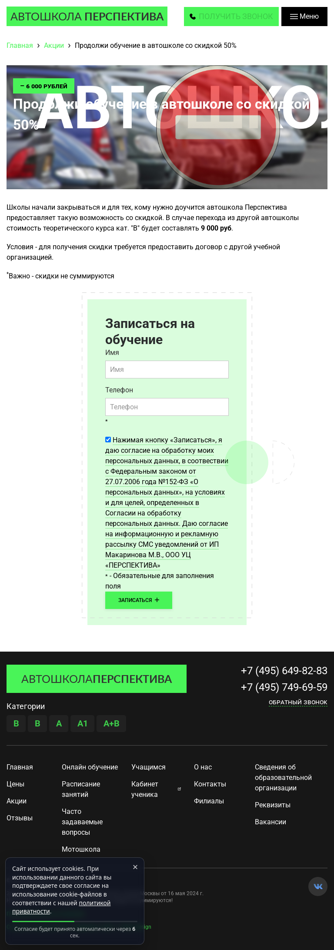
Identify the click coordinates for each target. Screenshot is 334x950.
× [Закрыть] (135, 866)
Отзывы (20, 818)
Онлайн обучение (90, 767)
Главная (20, 767)
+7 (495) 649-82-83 (284, 671)
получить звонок (236, 16)
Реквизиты (273, 805)
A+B (112, 723)
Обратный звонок (298, 702)
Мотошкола (81, 849)
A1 (82, 723)
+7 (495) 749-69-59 (284, 687)
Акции (17, 801)
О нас (203, 767)
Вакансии (270, 822)
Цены (15, 784)
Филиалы (209, 801)
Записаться (138, 600)
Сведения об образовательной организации (283, 777)
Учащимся (148, 767)
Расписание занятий (81, 789)
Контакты (210, 784)
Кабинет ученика (144, 789)
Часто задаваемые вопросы (82, 821)
